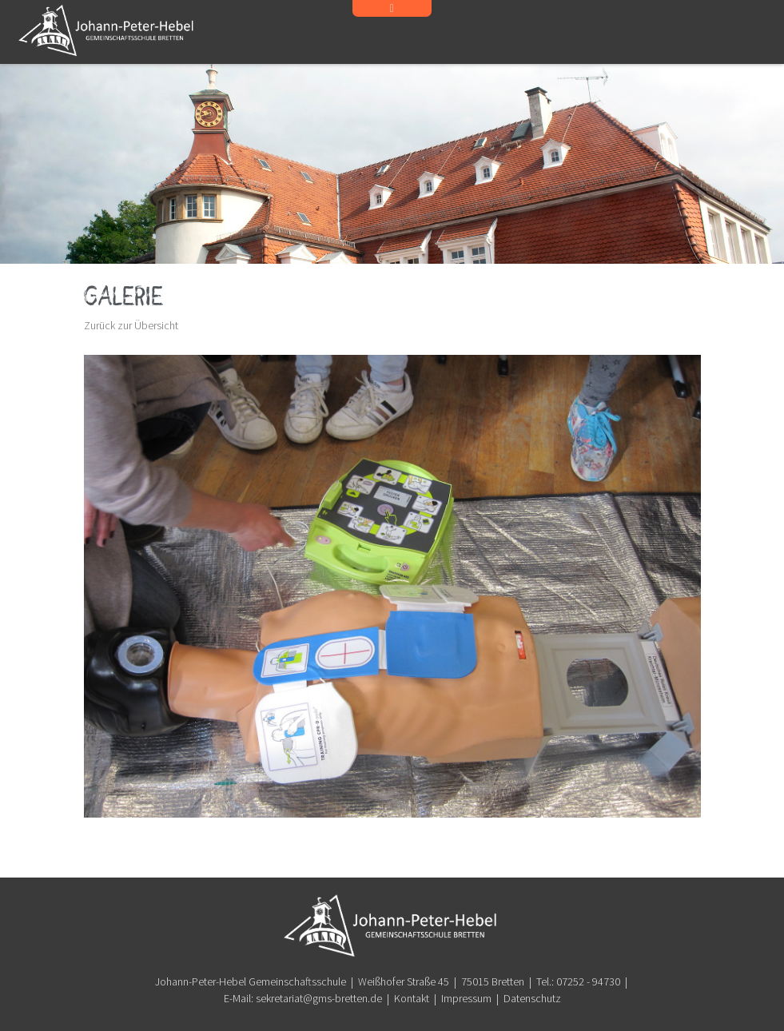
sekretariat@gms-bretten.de (319, 998)
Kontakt (411, 998)
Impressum (466, 998)
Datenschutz (532, 998)
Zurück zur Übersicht (131, 325)
